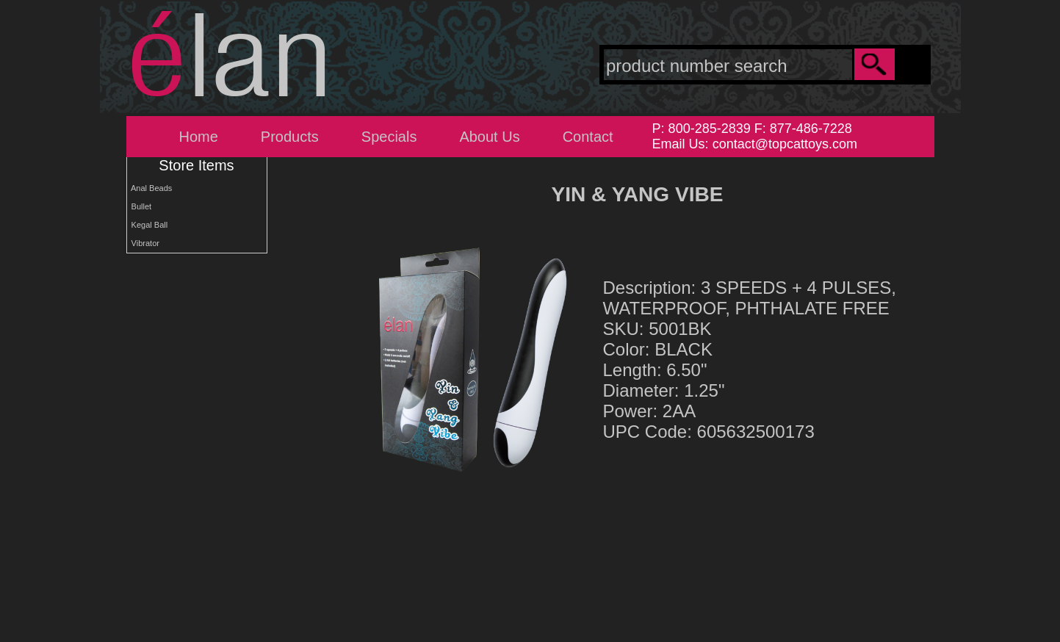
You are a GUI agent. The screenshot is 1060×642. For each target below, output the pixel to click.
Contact (588, 137)
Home (198, 137)
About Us (489, 137)
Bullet (139, 206)
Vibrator (143, 243)
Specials (389, 137)
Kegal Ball (147, 224)
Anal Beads (150, 188)
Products (290, 137)
